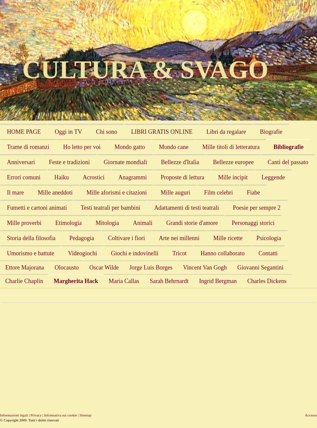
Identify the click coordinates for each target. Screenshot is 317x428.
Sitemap (85, 415)
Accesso (311, 415)
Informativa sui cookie (60, 415)
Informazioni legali (14, 415)
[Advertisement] (111, 352)
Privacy (36, 415)
